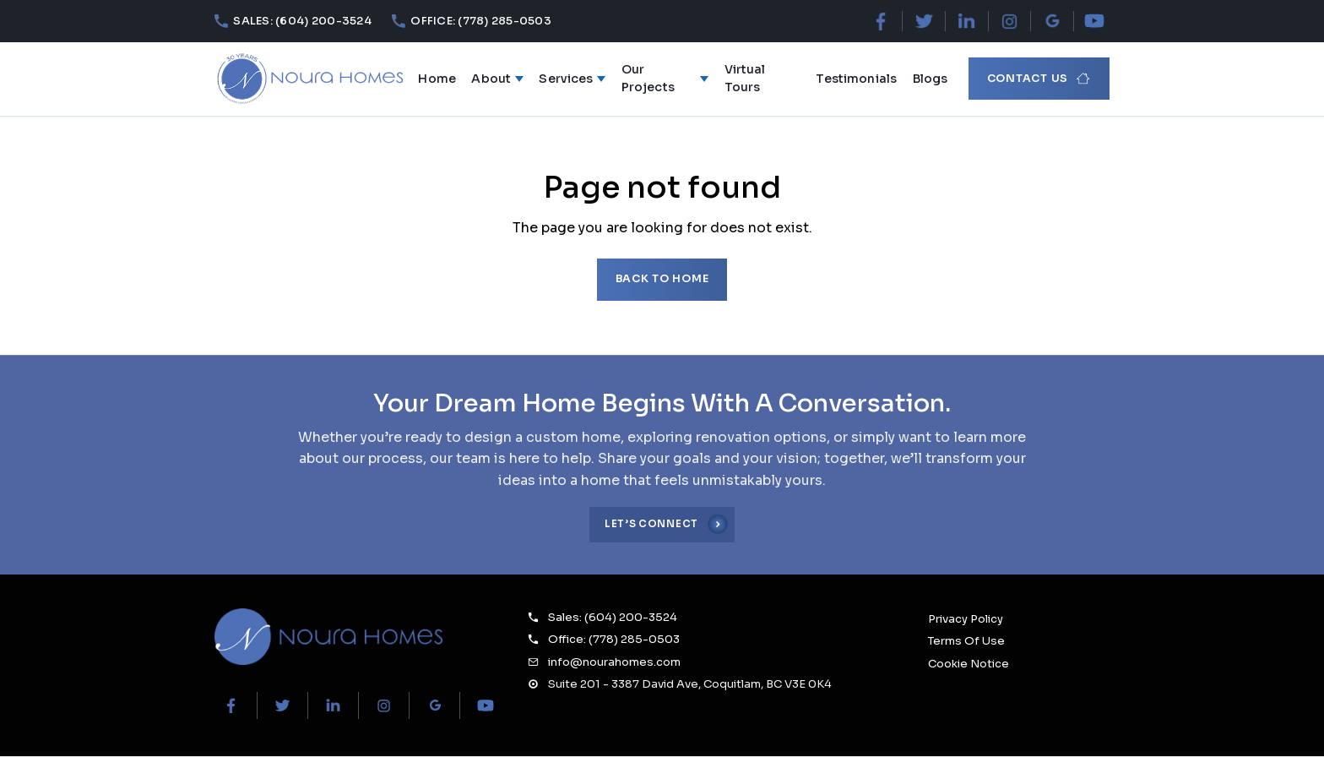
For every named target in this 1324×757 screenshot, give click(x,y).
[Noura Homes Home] (328, 636)
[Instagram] (1009, 20)
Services (572, 78)
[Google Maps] (1051, 20)
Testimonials (856, 78)
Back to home (662, 279)
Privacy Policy (965, 619)
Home (437, 78)
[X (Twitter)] (924, 20)
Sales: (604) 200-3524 (612, 617)
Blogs (930, 78)
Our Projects (665, 78)
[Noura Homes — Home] (309, 79)
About (497, 78)
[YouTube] (1095, 20)
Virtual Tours (745, 78)
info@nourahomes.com (614, 662)
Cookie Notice (968, 663)
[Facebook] (881, 20)
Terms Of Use (966, 641)
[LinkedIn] (966, 20)
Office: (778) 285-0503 (614, 639)
